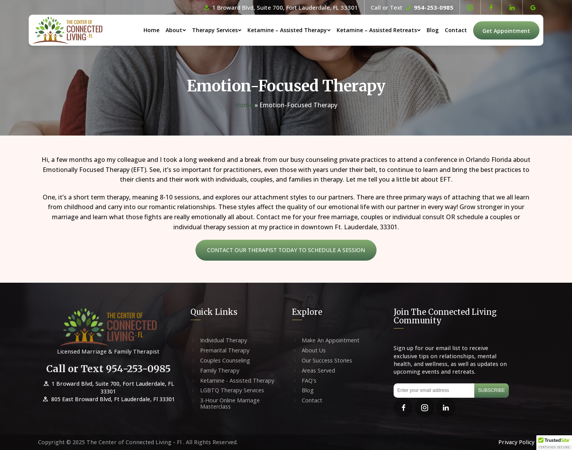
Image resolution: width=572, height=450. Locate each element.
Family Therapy (219, 371)
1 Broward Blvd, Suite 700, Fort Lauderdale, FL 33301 (280, 7)
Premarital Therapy (224, 350)
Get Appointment (506, 30)
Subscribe (491, 390)
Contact (456, 30)
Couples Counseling (225, 360)
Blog (433, 30)
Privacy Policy (516, 442)
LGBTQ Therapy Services (232, 390)
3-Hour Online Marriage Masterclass (230, 403)
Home (151, 30)
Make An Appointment (330, 340)
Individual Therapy (223, 340)
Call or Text (412, 7)
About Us (314, 350)
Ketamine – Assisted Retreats (377, 30)
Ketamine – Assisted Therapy (287, 30)
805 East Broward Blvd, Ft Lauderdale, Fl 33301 (108, 399)
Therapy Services (215, 30)
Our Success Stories (327, 360)
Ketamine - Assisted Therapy (237, 381)
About (174, 30)
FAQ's (309, 381)
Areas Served (318, 371)
